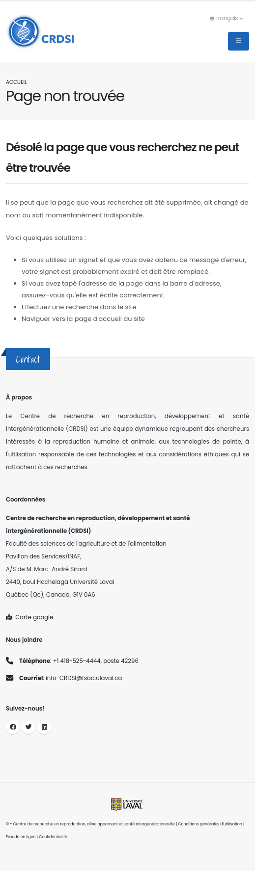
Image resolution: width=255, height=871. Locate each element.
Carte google (29, 617)
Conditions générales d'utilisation (210, 824)
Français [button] (226, 18)
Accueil (16, 82)
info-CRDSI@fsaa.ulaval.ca (84, 678)
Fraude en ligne (21, 837)
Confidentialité (53, 837)
